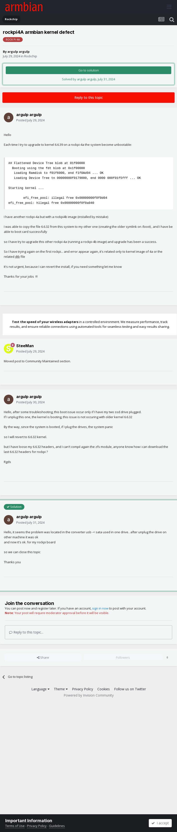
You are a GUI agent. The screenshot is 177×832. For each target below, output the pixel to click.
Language (40, 689)
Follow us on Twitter (130, 689)
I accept (160, 823)
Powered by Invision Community (89, 695)
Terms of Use (15, 826)
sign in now (100, 608)
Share (43, 657)
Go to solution (88, 70)
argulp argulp (18, 51)
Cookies (103, 689)
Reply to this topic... (26, 632)
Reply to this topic (88, 97)
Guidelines (57, 826)
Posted (30, 120)
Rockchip (30, 56)
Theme (61, 689)
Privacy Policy (82, 689)
